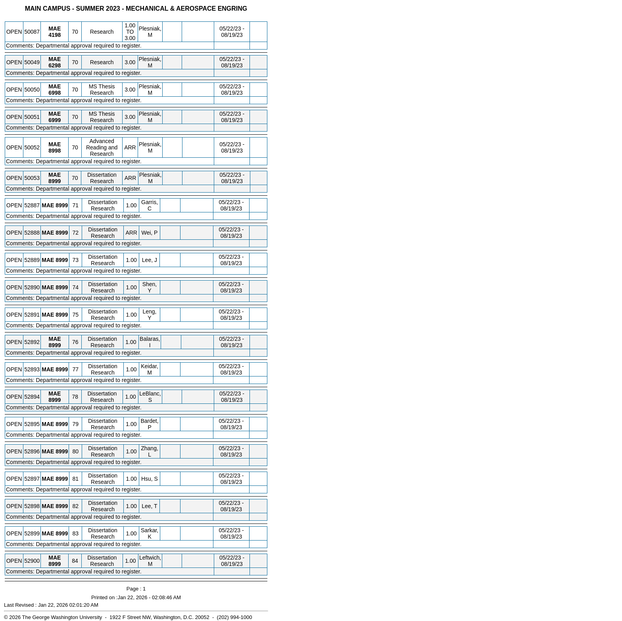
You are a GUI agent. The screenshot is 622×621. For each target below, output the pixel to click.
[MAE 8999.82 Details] (62, 506)
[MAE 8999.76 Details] (54, 345)
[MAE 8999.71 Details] (62, 205)
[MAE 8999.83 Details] (62, 533)
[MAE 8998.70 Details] (54, 150)
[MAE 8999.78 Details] (54, 400)
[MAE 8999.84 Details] (54, 564)
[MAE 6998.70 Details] (54, 93)
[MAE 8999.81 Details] (62, 479)
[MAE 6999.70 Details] (54, 120)
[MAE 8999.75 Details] (62, 314)
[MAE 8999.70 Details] (54, 181)
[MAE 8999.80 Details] (62, 451)
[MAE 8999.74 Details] (62, 287)
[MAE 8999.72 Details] (62, 232)
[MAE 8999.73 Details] (62, 260)
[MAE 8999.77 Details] (62, 369)
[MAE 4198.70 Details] (54, 35)
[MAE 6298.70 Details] (54, 65)
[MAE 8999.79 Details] (62, 424)
